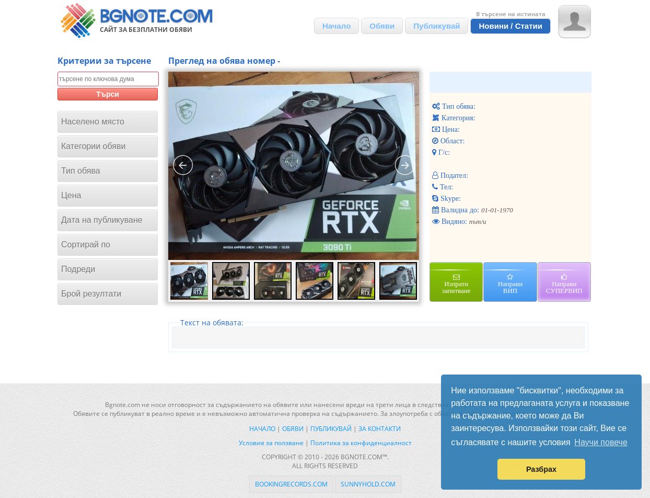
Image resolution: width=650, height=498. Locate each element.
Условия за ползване (271, 442)
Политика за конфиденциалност (361, 442)
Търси (107, 94)
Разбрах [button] (541, 469)
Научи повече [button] (600, 442)
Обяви (381, 25)
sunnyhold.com (368, 484)
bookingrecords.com (291, 484)
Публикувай (436, 25)
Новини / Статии (510, 25)
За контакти (379, 428)
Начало (336, 25)
